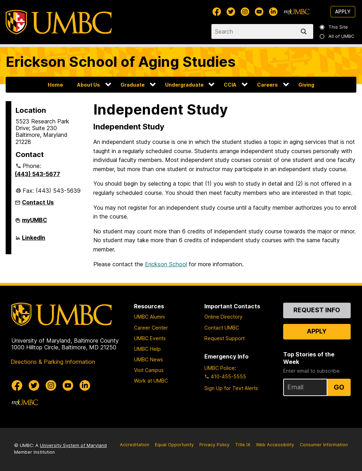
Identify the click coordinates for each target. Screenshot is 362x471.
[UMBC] (58, 22)
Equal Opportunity (174, 444)
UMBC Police (219, 368)
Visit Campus (149, 370)
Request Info (316, 310)
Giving (306, 85)
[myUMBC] (296, 11)
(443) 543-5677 (37, 174)
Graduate (133, 85)
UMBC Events (150, 338)
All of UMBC (337, 36)
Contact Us (38, 202)
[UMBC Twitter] (231, 11)
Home (55, 85)
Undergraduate (184, 85)
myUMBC (34, 223)
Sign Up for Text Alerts (231, 388)
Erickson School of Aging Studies (120, 61)
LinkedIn (33, 240)
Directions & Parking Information (53, 361)
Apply (343, 11)
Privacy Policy (214, 444)
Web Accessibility (275, 444)
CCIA (230, 85)
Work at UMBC (151, 381)
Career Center (151, 328)
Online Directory (223, 317)
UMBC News (148, 359)
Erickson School (166, 264)
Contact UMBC (221, 328)
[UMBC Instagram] (245, 11)
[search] (305, 31)
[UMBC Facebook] (216, 11)
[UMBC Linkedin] (273, 11)
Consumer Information (324, 444)
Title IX (242, 444)
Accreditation (134, 444)
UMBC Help (147, 349)
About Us (88, 85)
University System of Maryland (73, 445)
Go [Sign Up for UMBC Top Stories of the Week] (339, 387)
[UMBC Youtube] (259, 11)
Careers (267, 85)
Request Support (224, 338)
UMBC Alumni (149, 317)
